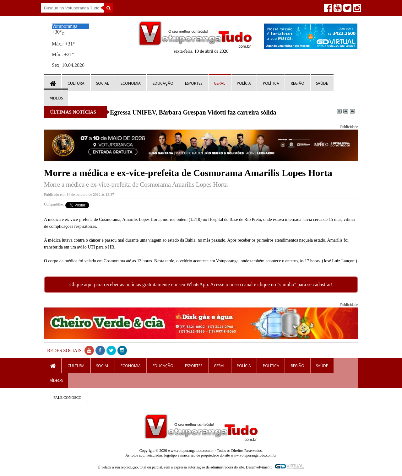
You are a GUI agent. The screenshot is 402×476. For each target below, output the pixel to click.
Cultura (76, 83)
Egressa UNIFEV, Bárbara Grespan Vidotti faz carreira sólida (193, 112)
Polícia (244, 83)
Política (271, 83)
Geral (219, 83)
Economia (131, 83)
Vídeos (56, 98)
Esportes (193, 83)
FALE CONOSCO (67, 397)
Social (102, 83)
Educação (163, 83)
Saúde (322, 83)
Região (297, 83)
